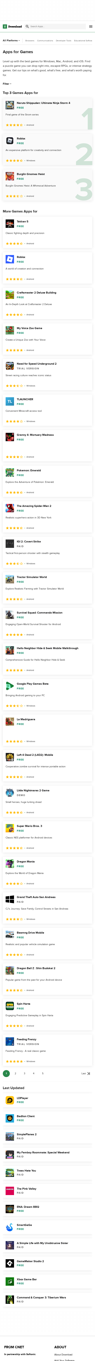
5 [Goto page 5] (42, 1073)
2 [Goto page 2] (15, 1073)
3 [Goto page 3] (24, 1073)
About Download (63, 1354)
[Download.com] (12, 26)
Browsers (29, 40)
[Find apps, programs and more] (55, 26)
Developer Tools (63, 40)
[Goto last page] (85, 1073)
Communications (45, 40)
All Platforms (12, 40)
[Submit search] (27, 26)
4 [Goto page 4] (33, 1073)
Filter (7, 84)
